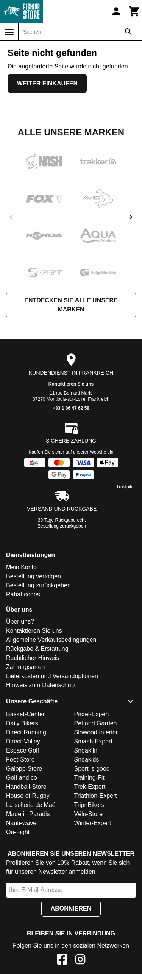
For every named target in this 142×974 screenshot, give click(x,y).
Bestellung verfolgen (33, 576)
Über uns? (20, 621)
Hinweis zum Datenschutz (41, 685)
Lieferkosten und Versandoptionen (52, 676)
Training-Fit (89, 777)
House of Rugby (28, 796)
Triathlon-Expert (95, 796)
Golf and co (21, 777)
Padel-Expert (91, 714)
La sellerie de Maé (31, 805)
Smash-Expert (93, 741)
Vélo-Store (88, 814)
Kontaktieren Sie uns (71, 384)
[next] (130, 217)
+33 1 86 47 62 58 (71, 408)
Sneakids (86, 759)
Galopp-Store (24, 768)
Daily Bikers (22, 723)
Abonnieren (71, 908)
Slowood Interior (96, 732)
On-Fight (18, 832)
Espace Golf (22, 750)
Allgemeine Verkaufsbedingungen (51, 639)
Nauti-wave (21, 823)
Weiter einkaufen (47, 83)
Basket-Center (25, 714)
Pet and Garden (95, 723)
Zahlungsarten (25, 667)
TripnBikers (89, 805)
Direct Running (26, 732)
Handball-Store (26, 787)
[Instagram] (80, 960)
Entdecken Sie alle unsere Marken (71, 305)
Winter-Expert (92, 823)
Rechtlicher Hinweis (32, 658)
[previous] (11, 217)
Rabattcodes (23, 594)
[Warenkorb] (134, 11)
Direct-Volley (23, 741)
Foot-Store (20, 759)
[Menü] (9, 32)
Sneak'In (86, 750)
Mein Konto (21, 567)
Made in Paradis (28, 814)
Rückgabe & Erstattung (37, 649)
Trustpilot (125, 486)
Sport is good (92, 768)
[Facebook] (62, 960)
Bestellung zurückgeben (61, 526)
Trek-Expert (90, 787)
